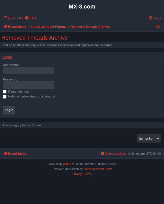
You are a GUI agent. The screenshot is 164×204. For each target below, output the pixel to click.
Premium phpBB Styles (97, 169)
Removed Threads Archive (34, 38)
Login (7, 57)
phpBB (67, 163)
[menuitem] (30, 18)
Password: (11, 79)
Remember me (16, 91)
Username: (11, 65)
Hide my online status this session (29, 96)
